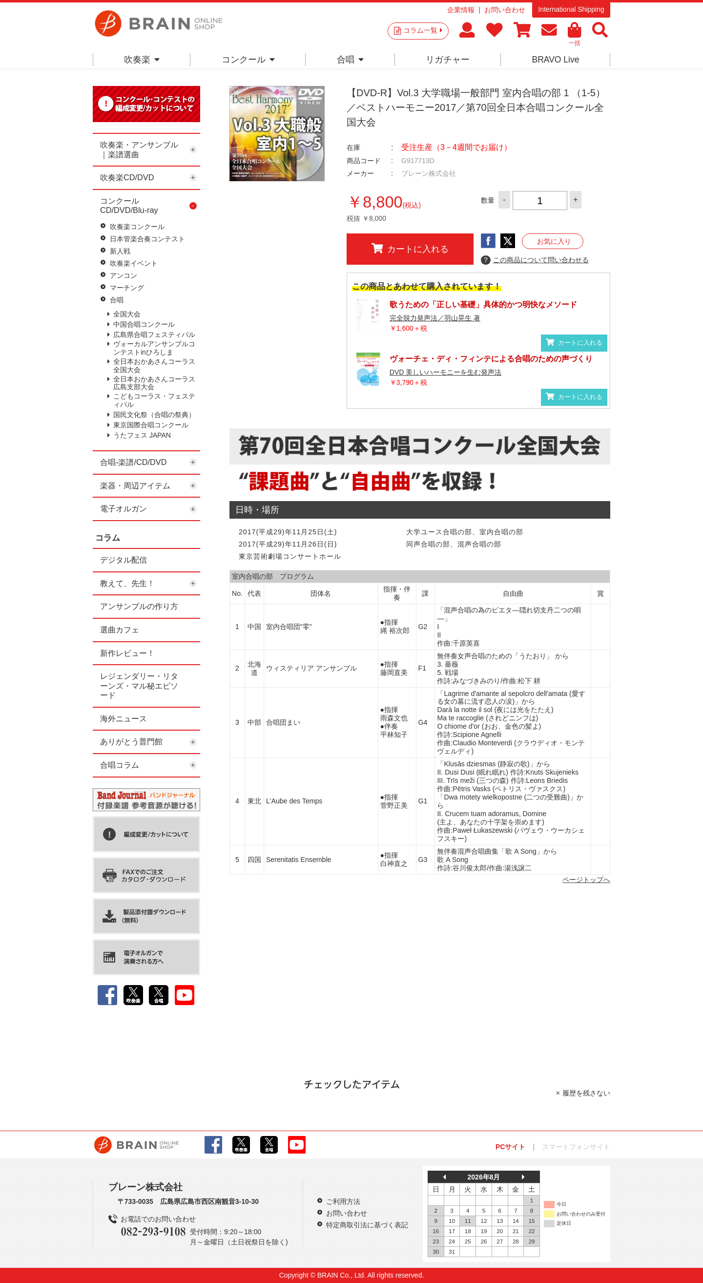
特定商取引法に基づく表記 (367, 1225)
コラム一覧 (422, 30)
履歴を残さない (586, 1093)
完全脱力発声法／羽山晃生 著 (435, 318)
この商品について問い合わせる (535, 260)
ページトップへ (586, 879)
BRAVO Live (555, 59)
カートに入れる (410, 248)
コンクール (248, 59)
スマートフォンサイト (576, 1147)
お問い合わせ (504, 10)
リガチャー (448, 59)
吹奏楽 (142, 59)
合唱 (350, 59)
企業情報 (461, 10)
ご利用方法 (343, 1201)
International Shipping (571, 9)
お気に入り (554, 241)
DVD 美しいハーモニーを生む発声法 (445, 372)
